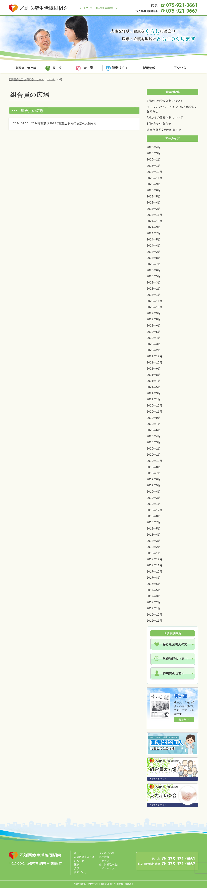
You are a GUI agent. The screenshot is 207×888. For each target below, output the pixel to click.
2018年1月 (154, 553)
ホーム (78, 853)
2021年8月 (154, 374)
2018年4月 (154, 534)
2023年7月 (154, 264)
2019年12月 (154, 460)
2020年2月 (154, 448)
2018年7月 (154, 522)
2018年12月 (154, 510)
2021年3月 (154, 393)
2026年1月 (154, 165)
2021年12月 (154, 356)
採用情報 (148, 68)
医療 (55, 68)
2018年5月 (154, 528)
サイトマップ (85, 8)
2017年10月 (154, 571)
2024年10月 (154, 221)
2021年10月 (154, 362)
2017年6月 (154, 583)
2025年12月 (154, 171)
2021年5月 (154, 387)
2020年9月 (154, 417)
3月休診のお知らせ (159, 123)
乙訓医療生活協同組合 (39, 6)
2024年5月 (154, 239)
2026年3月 (154, 153)
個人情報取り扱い (109, 864)
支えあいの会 (106, 853)
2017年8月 (154, 577)
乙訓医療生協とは (24, 68)
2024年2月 (154, 251)
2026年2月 (154, 159)
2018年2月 (154, 546)
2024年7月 (154, 233)
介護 (86, 68)
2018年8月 (154, 516)
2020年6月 (154, 430)
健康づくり (117, 68)
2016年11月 (154, 620)
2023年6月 (154, 270)
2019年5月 (154, 485)
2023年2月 (154, 288)
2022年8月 (154, 319)
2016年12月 (154, 614)
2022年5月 (154, 331)
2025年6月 (154, 190)
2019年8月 (154, 467)
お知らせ (79, 860)
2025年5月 (154, 196)
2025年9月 (154, 184)
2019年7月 (154, 473)
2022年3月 (154, 344)
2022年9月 (154, 313)
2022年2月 (154, 350)
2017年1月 (154, 608)
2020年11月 (154, 411)
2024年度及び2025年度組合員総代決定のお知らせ (64, 123)
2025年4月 (154, 202)
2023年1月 (154, 294)
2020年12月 (154, 405)
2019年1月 (154, 503)
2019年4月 (154, 491)
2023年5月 (154, 276)
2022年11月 (154, 301)
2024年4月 (154, 245)
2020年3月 (154, 442)
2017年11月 (154, 565)
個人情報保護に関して (107, 8)
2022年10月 (154, 307)
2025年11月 (154, 178)
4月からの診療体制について (165, 117)
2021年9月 (154, 368)
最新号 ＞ (184, 719)
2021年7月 (154, 380)
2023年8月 (154, 257)
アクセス (179, 68)
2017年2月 (154, 602)
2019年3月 (154, 497)
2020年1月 (154, 454)
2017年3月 (154, 596)
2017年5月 (154, 590)
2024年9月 (154, 227)
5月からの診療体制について (165, 100)
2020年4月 (154, 436)
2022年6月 (154, 325)
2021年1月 (154, 399)
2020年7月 (154, 423)
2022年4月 (154, 337)
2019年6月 (154, 479)
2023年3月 (154, 282)
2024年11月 (154, 214)
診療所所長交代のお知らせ (164, 129)
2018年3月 (154, 540)
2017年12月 (154, 559)
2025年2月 (154, 208)
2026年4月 (154, 147)
